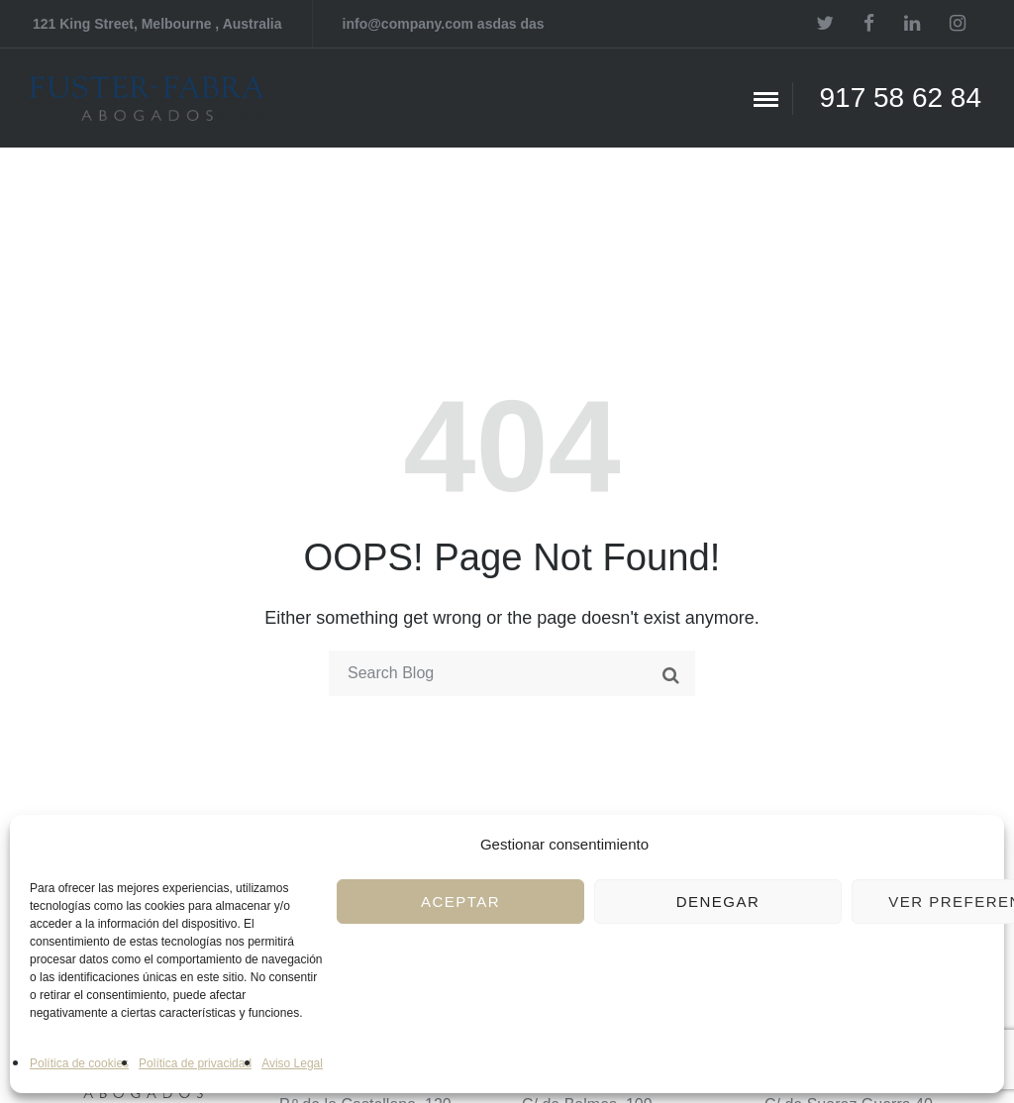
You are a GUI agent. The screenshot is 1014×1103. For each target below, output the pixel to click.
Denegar (718, 901)
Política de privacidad (195, 1063)
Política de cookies (79, 1063)
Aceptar (460, 901)
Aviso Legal (292, 1063)
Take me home (511, 749)
